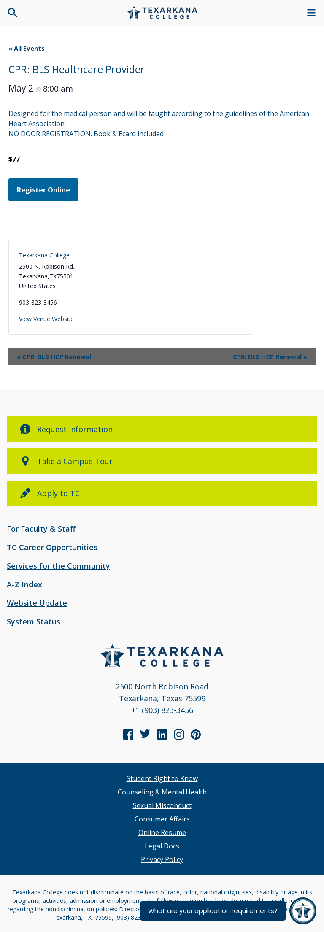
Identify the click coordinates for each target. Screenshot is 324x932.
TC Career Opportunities (52, 547)
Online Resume (162, 832)
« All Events (26, 48)
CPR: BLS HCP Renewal (54, 356)
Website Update (37, 603)
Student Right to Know (162, 778)
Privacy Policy (162, 859)
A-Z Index (24, 584)
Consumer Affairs (162, 819)
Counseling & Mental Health (162, 792)
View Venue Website (46, 319)
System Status (33, 621)
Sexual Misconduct (162, 805)
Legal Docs (162, 846)
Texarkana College (44, 255)
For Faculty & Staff (41, 529)
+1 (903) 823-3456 (162, 710)
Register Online (43, 190)
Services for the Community (58, 566)
